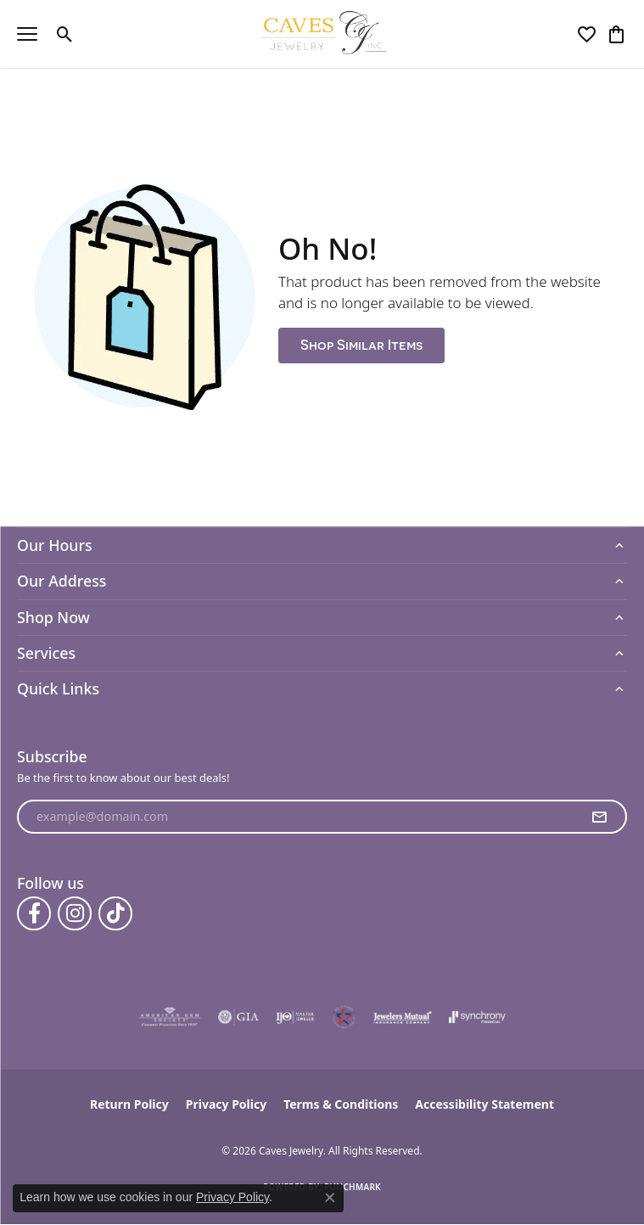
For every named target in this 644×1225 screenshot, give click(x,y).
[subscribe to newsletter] (599, 816)
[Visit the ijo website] (295, 1017)
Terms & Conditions (340, 1104)
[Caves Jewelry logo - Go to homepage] (322, 33)
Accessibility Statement (484, 1104)
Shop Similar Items (361, 345)
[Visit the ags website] (169, 1017)
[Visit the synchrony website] (477, 1017)
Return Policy (129, 1104)
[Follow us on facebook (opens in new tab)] (34, 913)
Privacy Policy (226, 1104)
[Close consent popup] (330, 1198)
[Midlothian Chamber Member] (343, 1017)
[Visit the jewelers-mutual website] (402, 1017)
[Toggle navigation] (27, 34)
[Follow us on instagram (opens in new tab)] (75, 913)
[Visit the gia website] (238, 1017)
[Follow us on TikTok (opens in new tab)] (115, 913)
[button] (65, 34)
